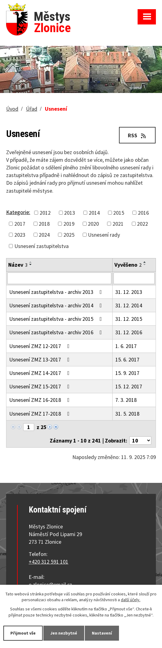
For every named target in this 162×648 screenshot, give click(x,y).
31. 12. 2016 (128, 332)
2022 (142, 223)
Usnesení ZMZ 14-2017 (40, 372)
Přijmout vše (23, 633)
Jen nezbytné (63, 633)
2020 (93, 223)
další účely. (130, 600)
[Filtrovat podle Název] (59, 278)
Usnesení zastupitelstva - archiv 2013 (56, 291)
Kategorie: (18, 212)
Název (17, 264)
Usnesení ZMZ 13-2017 (40, 359)
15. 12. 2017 (128, 386)
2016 (143, 212)
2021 (118, 223)
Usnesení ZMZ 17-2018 (40, 413)
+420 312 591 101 (48, 561)
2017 (19, 223)
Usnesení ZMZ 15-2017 (40, 386)
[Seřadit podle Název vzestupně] (30, 262)
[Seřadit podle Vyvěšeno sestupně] (145, 264)
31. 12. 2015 (128, 318)
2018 (44, 223)
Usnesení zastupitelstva (41, 246)
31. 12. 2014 (128, 305)
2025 (68, 234)
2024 (44, 234)
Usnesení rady (104, 234)
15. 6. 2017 (127, 359)
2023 (19, 234)
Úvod (12, 108)
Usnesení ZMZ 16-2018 (40, 399)
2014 (94, 212)
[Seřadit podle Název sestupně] (30, 264)
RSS (137, 135)
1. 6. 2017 (126, 346)
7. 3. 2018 (126, 399)
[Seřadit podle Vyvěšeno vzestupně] (145, 262)
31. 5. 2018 (127, 413)
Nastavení (102, 633)
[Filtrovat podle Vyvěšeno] (134, 278)
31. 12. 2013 (128, 291)
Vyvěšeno (128, 264)
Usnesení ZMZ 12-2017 (40, 346)
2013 (69, 212)
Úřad (31, 108)
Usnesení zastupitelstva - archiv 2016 (56, 332)
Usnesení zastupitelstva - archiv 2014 (56, 305)
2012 (45, 212)
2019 (68, 223)
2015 (118, 212)
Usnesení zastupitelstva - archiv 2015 (56, 318)
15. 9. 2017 (127, 372)
